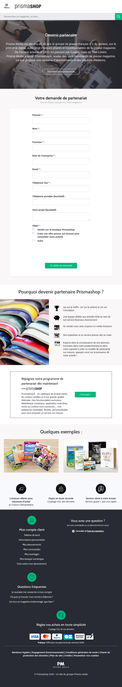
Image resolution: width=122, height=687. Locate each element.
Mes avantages (32, 554)
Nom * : (36, 128)
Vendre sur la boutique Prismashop (56, 229)
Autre (40, 241)
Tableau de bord (32, 535)
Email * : (36, 169)
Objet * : (36, 225)
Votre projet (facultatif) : (44, 210)
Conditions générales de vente (82, 652)
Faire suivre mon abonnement (32, 564)
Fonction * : (38, 142)
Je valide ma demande (61, 265)
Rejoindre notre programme (61, 71)
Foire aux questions (95, 531)
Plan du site (56, 655)
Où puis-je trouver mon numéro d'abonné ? (31, 597)
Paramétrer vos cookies (86, 655)
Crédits (68, 655)
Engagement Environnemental (48, 652)
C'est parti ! (85, 394)
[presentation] (61, 252)
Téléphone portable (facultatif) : (48, 196)
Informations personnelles (32, 540)
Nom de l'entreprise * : (44, 155)
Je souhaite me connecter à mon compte (32, 592)
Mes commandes (31, 549)
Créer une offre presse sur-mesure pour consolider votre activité (58, 235)
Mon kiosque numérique (32, 559)
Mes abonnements (32, 545)
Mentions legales (21, 652)
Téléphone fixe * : (41, 183)
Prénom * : (37, 115)
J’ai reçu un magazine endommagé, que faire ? (31, 602)
